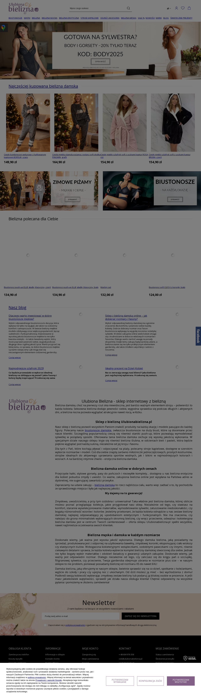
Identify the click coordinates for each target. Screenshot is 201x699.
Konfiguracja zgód (150, 680)
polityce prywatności (37, 677)
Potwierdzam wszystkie (181, 680)
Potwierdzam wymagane (120, 680)
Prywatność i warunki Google (48, 680)
